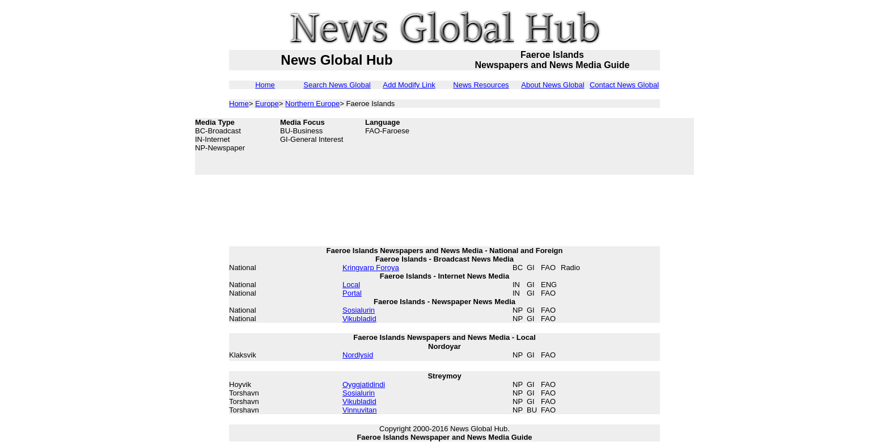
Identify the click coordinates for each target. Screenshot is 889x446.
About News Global (552, 85)
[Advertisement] (603, 146)
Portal (352, 293)
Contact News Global (624, 85)
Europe (267, 103)
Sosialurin (358, 310)
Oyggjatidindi (363, 384)
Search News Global (337, 85)
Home (265, 85)
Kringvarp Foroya (370, 267)
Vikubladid (359, 318)
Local (351, 284)
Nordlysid (357, 355)
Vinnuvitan (359, 410)
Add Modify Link (409, 85)
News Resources (481, 85)
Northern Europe (312, 103)
